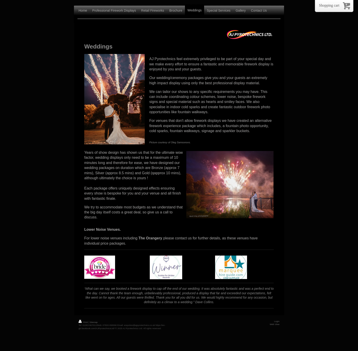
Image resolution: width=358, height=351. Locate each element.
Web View (274, 324)
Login (276, 321)
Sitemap (93, 322)
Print (83, 322)
